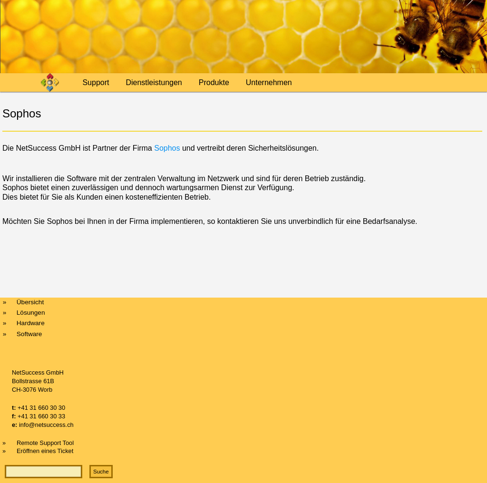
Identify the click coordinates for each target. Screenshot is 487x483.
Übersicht (30, 302)
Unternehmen (269, 82)
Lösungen (31, 312)
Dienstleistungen (154, 82)
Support (95, 82)
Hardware (31, 323)
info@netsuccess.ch (46, 424)
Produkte (214, 82)
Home (56, 82)
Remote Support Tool (45, 442)
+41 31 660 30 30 (41, 407)
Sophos (168, 148)
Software (29, 334)
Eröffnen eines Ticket (45, 450)
